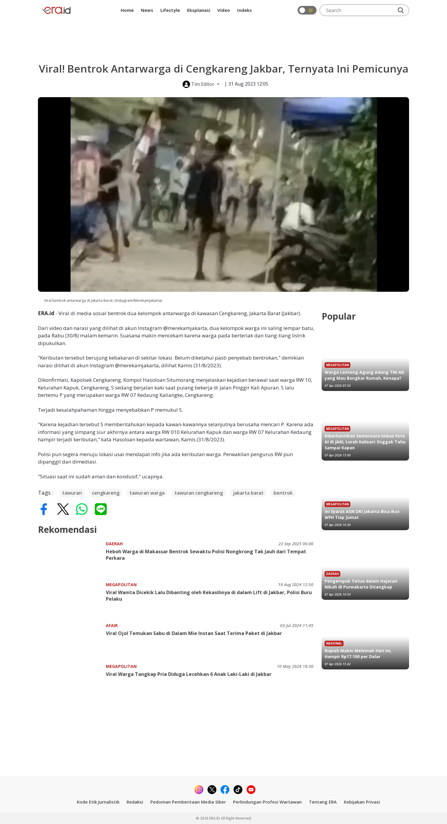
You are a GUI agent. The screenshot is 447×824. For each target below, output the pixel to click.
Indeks (244, 10)
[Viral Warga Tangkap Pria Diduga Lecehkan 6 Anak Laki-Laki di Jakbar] (72, 681)
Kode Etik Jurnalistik (98, 802)
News (147, 10)
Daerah (114, 543)
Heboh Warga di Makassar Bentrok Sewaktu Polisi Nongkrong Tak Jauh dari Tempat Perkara (206, 554)
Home (127, 10)
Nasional (334, 643)
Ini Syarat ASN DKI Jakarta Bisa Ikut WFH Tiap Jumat (362, 514)
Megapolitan (121, 584)
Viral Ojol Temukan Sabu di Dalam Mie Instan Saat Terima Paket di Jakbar (194, 633)
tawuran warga (147, 493)
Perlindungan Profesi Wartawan (267, 802)
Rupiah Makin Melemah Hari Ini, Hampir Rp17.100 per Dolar (358, 653)
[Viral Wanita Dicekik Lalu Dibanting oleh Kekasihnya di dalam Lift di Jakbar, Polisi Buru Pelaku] (72, 599)
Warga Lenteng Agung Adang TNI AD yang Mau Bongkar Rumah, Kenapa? (364, 375)
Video (223, 10)
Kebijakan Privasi (362, 802)
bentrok (283, 493)
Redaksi (135, 802)
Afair (112, 625)
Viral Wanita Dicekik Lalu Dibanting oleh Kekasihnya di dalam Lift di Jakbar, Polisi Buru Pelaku (209, 595)
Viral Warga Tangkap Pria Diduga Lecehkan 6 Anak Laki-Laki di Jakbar (189, 674)
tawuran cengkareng (199, 493)
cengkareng (105, 493)
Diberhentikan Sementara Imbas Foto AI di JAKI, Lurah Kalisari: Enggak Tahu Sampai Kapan (365, 442)
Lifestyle (170, 10)
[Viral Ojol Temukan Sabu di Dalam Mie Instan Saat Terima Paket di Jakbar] (72, 640)
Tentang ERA (323, 802)
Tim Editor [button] (199, 84)
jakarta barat (248, 493)
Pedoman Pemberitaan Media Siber (188, 802)
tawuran (72, 493)
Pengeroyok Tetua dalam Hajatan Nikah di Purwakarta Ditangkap (361, 584)
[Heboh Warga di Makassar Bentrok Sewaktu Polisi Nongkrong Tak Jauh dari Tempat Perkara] (72, 559)
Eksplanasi (198, 10)
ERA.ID (215, 818)
